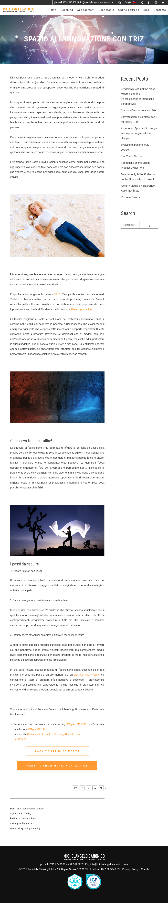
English (130, 2)
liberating (76, 309)
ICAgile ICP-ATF (37, 729)
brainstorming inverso (86, 674)
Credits (145, 869)
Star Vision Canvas (131, 156)
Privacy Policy (130, 869)
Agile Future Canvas (33, 808)
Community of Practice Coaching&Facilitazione (54, 734)
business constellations (23, 818)
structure (87, 309)
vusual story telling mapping (25, 828)
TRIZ (57, 294)
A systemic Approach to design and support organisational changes (139, 133)
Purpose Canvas (130, 197)
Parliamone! (20, 739)
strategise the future (21, 823)
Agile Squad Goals (20, 813)
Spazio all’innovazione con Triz (138, 110)
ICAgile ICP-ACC (76, 724)
